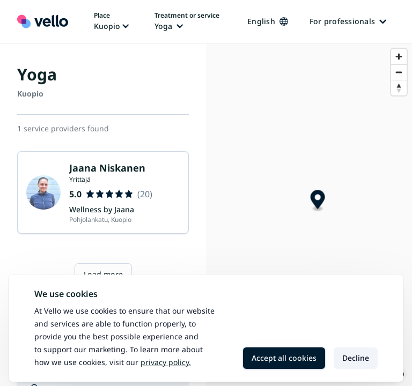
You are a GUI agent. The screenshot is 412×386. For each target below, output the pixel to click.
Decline (355, 358)
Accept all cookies (284, 358)
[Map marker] (318, 201)
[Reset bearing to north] (399, 87)
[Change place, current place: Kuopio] (111, 21)
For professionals (348, 21)
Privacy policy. (166, 362)
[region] (309, 214)
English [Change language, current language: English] (267, 21)
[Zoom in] (399, 56)
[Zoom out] (399, 72)
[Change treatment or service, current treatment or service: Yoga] (187, 21)
